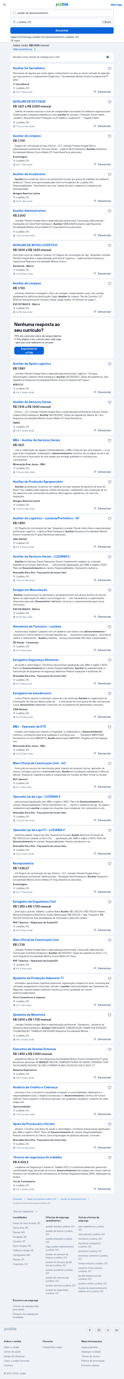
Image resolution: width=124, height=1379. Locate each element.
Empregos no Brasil (91, 1351)
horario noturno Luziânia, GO (93, 1263)
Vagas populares (89, 1347)
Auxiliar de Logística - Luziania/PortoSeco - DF (46, 518)
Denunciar (102, 91)
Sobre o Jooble (11, 1347)
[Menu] (4, 4)
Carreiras (8, 1365)
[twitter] (108, 1330)
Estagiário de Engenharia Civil (34, 901)
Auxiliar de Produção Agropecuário (38, 481)
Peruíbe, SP (18, 1259)
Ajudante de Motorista (29, 1014)
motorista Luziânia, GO (90, 1238)
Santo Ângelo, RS (22, 1246)
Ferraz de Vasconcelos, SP (26, 1223)
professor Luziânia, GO (90, 1251)
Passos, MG (19, 1232)
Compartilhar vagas (52, 1347)
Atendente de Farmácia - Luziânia (37, 626)
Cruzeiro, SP (19, 1241)
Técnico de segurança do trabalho (37, 1157)
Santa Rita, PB (20, 1227)
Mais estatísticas (25, 49)
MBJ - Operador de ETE (29, 726)
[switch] (108, 57)
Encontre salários (90, 1365)
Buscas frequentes (26, 1211)
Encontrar (62, 30)
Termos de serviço (90, 1356)
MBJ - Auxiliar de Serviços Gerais (36, 440)
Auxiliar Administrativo (29, 210)
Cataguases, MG (21, 1255)
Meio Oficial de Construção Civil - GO (39, 763)
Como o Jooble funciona (16, 1360)
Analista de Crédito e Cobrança (35, 1087)
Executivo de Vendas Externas (34, 1049)
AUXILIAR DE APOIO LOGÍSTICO (35, 245)
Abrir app (116, 4)
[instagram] (99, 1330)
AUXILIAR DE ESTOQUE (29, 101)
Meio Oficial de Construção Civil (36, 940)
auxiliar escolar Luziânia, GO (60, 1226)
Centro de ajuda (12, 1351)
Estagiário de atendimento (32, 693)
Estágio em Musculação (30, 590)
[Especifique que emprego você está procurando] (62, 13)
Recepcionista (23, 863)
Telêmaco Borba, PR (23, 1250)
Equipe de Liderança (14, 1356)
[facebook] (90, 1330)
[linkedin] (117, 1330)
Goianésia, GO (20, 1264)
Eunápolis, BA (20, 1236)
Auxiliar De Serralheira (29, 68)
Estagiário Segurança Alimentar (36, 660)
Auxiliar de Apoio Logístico (32, 363)
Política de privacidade (92, 1360)
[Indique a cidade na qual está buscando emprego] (62, 22)
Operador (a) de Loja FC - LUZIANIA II (39, 830)
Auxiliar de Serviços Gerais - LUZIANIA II (41, 556)
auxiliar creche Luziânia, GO (92, 1283)
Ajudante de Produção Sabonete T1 (38, 978)
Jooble (22, 1373)
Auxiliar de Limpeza (27, 136)
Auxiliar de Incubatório (29, 174)
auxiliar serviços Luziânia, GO (61, 1285)
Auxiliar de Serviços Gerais (32, 402)
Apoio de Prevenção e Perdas (34, 1124)
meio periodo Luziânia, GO (91, 1234)
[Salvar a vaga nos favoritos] (109, 68)
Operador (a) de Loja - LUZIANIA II (36, 796)
